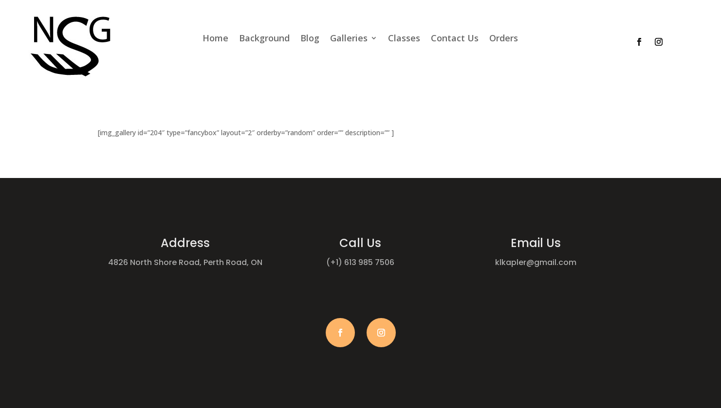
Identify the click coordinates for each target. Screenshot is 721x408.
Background (264, 39)
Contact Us (455, 39)
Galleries (349, 39)
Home (215, 39)
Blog (309, 39)
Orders (503, 39)
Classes (404, 39)
